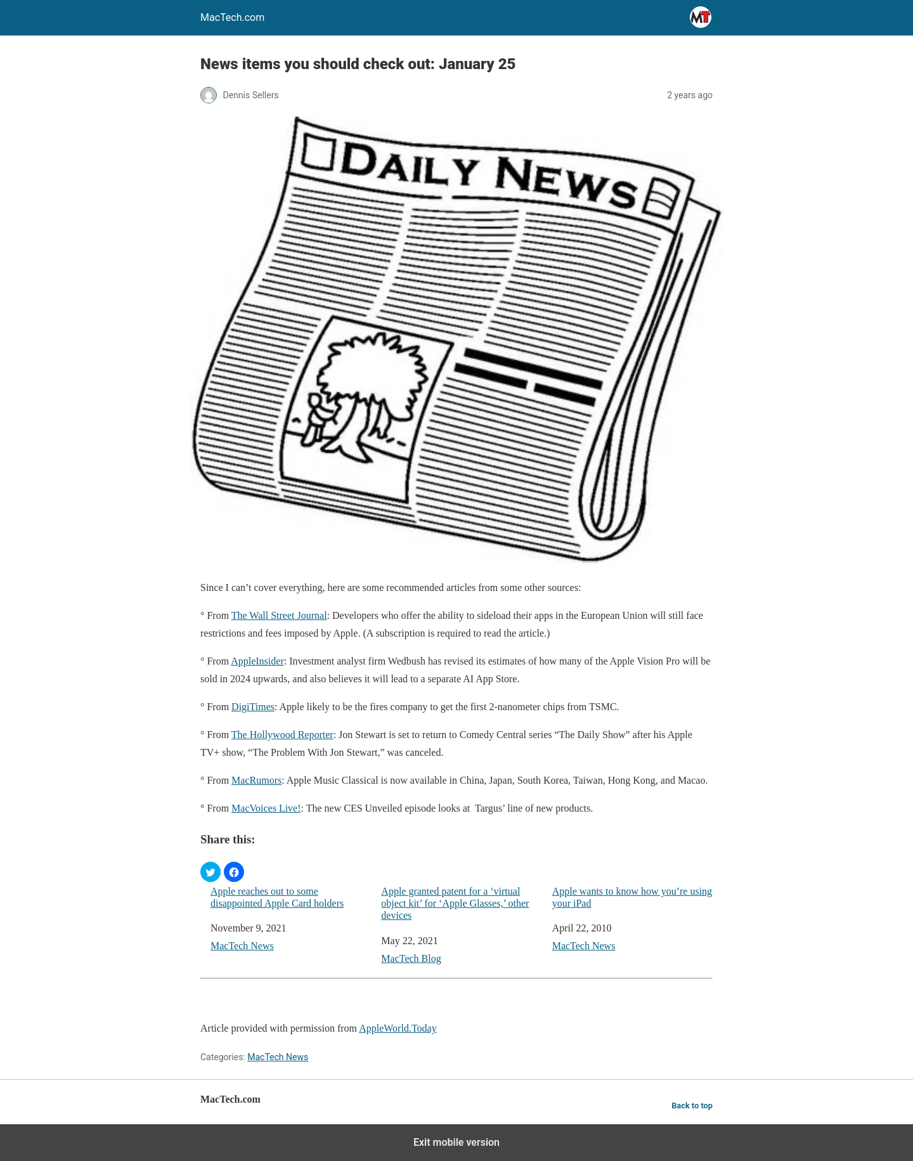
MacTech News (242, 945)
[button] (210, 872)
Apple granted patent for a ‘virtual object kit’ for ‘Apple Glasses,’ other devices (455, 903)
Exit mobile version (456, 1142)
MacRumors (256, 780)
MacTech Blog (411, 958)
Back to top (692, 1105)
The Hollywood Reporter (282, 734)
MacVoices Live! (266, 808)
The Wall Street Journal (279, 615)
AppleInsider (257, 661)
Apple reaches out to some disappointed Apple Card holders (277, 897)
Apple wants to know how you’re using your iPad (632, 897)
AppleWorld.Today (397, 1028)
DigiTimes (253, 706)
